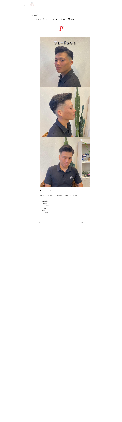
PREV (40, 222)
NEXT (81, 222)
